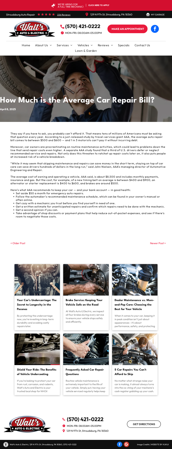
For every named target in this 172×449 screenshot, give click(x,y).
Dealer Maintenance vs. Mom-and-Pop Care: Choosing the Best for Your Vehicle (134, 305)
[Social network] (126, 445)
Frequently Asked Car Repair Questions (85, 372)
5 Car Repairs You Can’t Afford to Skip (130, 372)
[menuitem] (26, 46)
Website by (156, 444)
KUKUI (166, 444)
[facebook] (155, 29)
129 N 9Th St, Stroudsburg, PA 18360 (111, 14)
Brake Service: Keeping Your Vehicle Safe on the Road (84, 302)
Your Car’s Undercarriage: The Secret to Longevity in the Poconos (37, 305)
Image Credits (143, 444)
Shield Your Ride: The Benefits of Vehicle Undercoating (36, 372)
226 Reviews (63, 14)
